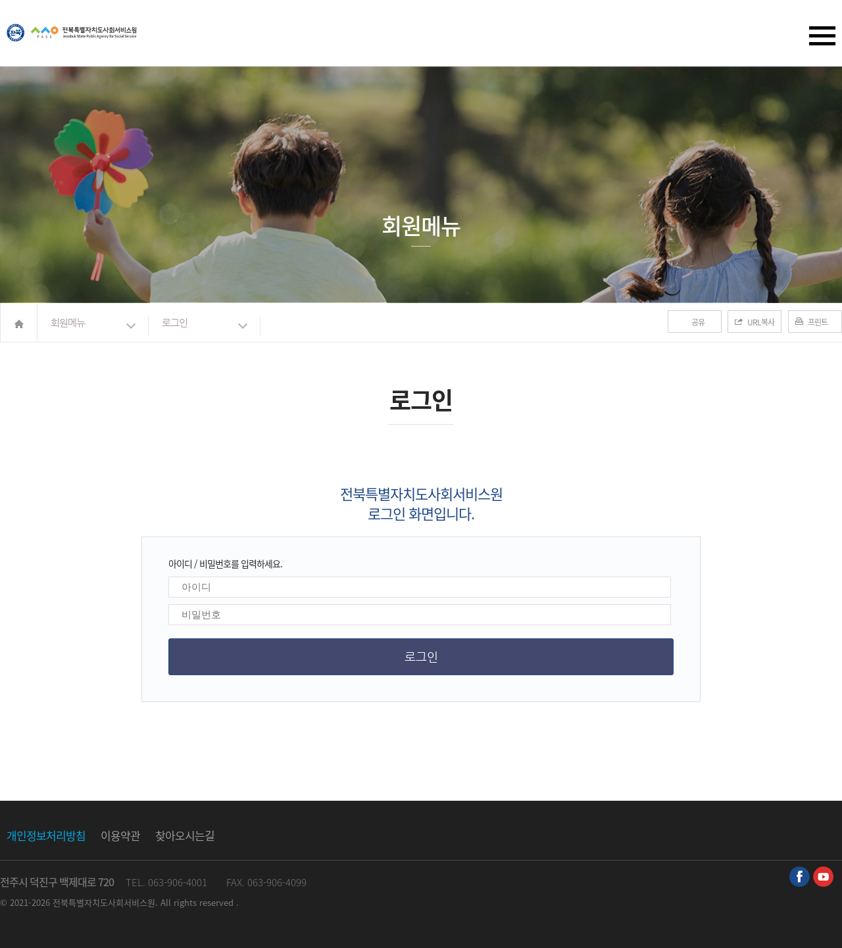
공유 (698, 322)
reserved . (219, 902)
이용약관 (120, 835)
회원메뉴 (68, 322)
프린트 (818, 322)
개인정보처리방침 (46, 835)
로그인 (174, 322)
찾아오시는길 (184, 835)
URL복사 (760, 322)
